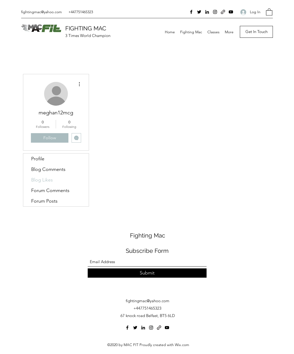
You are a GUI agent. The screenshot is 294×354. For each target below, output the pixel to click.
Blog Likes (42, 180)
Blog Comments (48, 169)
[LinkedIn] (207, 12)
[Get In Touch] (256, 32)
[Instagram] (215, 12)
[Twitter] (199, 12)
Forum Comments (50, 190)
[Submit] (147, 273)
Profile (37, 159)
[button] (269, 12)
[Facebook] (191, 12)
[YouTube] (231, 12)
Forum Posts (44, 201)
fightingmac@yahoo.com (41, 12)
